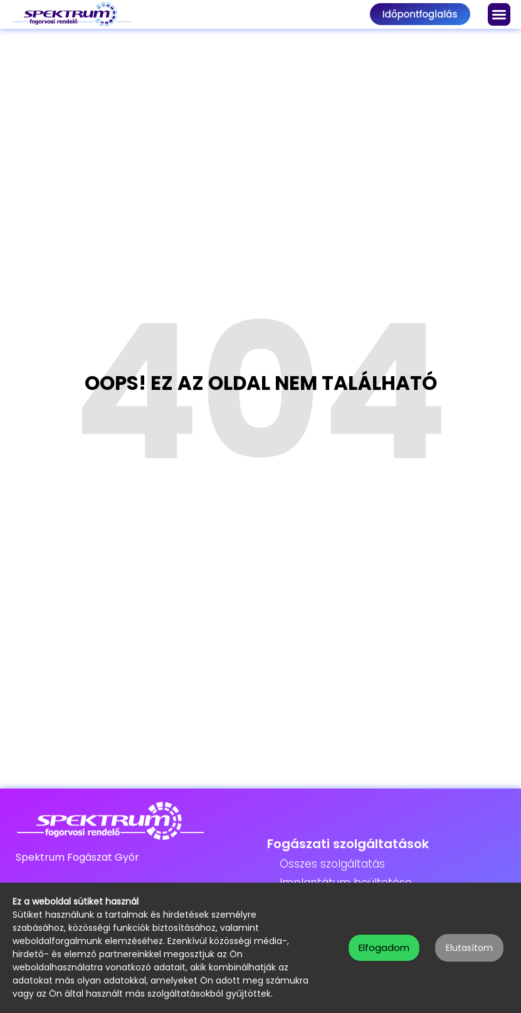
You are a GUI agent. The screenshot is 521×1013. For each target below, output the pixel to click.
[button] (499, 14)
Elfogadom (384, 947)
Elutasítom (469, 948)
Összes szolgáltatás (332, 863)
